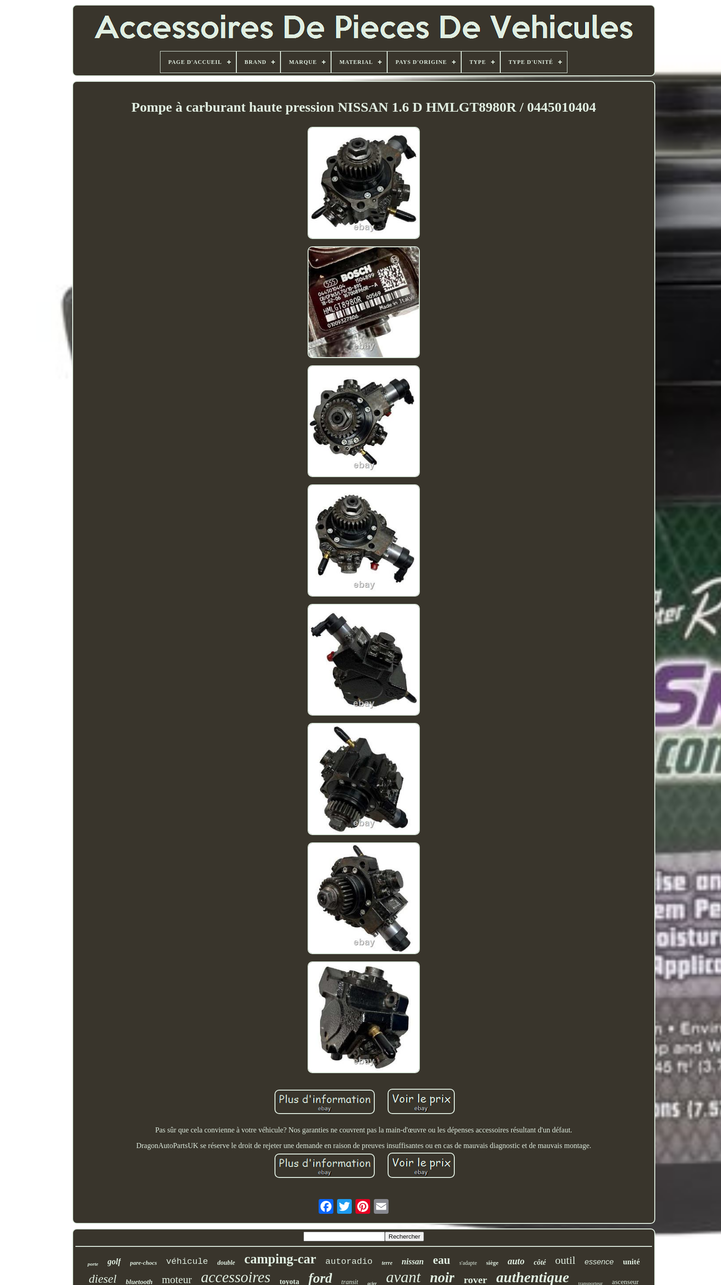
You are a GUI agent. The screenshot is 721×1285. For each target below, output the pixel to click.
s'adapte (468, 1263)
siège (492, 1262)
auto (516, 1261)
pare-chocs (143, 1262)
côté (540, 1262)
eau (442, 1260)
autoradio (349, 1262)
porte (92, 1264)
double (226, 1262)
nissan (413, 1261)
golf (114, 1261)
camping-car (280, 1258)
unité (631, 1261)
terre (387, 1263)
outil (565, 1260)
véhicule (187, 1262)
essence (598, 1261)
